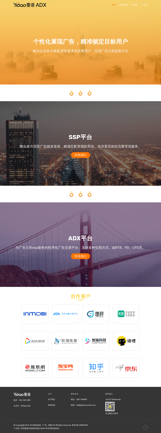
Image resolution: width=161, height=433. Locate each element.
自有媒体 (124, 5)
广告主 (144, 5)
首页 (114, 5)
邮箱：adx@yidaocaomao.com (83, 405)
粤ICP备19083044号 (80, 425)
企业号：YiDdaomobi (22, 406)
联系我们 (80, 155)
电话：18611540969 (79, 399)
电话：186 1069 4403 (22, 400)
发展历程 (51, 405)
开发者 (135, 5)
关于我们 (51, 399)
